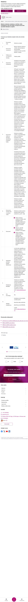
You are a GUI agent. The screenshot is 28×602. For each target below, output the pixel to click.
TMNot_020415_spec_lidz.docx (8, 327)
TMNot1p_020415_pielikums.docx (9, 324)
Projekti (2, 391)
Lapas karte (3, 404)
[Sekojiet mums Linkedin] (9, 431)
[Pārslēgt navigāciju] (14, 599)
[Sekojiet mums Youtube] (7, 431)
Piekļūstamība (4, 402)
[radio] (7, 361)
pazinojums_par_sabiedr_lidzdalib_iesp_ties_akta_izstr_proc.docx (15, 320)
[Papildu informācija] (6, 420)
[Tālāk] (25, 347)
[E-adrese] (3, 420)
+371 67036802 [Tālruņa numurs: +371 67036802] (5, 412)
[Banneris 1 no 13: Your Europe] (14, 347)
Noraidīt (6, 10)
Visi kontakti (6, 424)
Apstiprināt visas (20, 10)
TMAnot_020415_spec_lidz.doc (8, 322)
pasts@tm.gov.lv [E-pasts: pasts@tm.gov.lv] (5, 414)
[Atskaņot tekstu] (5, 29)
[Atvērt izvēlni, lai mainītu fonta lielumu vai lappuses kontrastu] (22, 600)
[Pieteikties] (14, 379)
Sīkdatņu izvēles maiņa (5, 406)
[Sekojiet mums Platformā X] (4, 431)
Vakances (3, 388)
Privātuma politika (4, 400)
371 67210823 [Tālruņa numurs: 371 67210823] (5, 418)
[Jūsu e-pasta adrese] (14, 375)
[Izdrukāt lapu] (14, 333)
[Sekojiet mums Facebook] (2, 431)
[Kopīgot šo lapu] (14, 335)
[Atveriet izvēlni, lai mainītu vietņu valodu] (6, 600)
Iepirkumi (3, 390)
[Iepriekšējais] (2, 347)
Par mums (3, 393)
